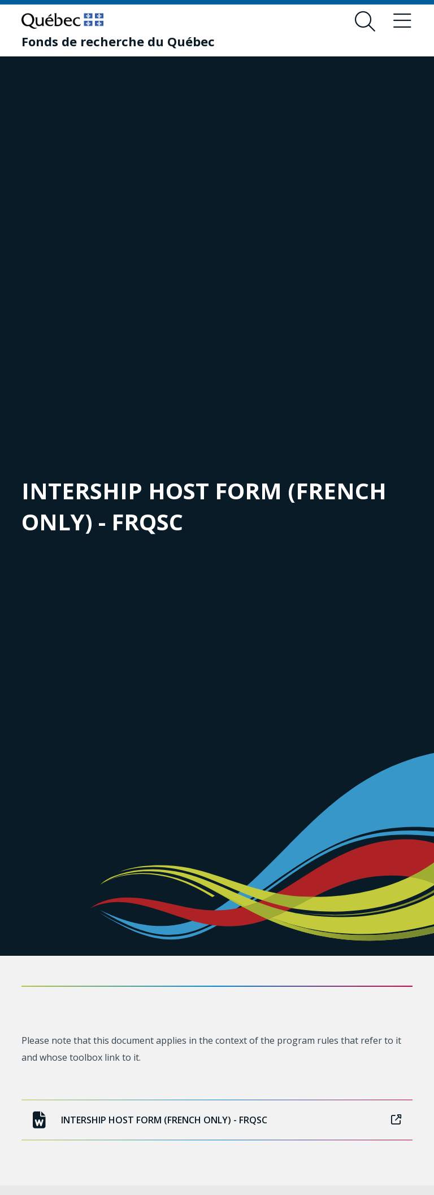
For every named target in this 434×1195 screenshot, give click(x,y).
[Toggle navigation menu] (402, 21)
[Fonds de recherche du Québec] (118, 41)
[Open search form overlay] (365, 21)
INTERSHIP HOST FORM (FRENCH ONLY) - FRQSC (217, 1119)
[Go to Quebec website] (62, 21)
